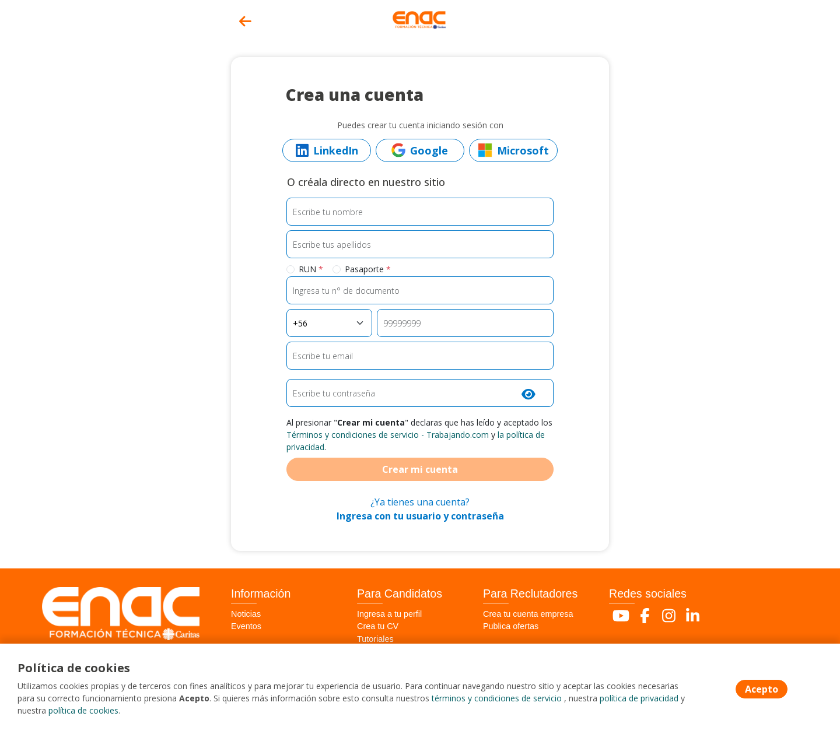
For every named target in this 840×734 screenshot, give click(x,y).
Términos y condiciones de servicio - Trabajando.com (387, 434)
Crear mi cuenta (420, 469)
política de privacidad (639, 698)
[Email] (420, 356)
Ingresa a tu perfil (389, 614)
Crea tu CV (377, 626)
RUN (311, 269)
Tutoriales (375, 639)
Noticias (246, 614)
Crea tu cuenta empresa (528, 614)
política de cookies (83, 710)
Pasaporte (368, 269)
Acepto (761, 689)
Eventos (246, 626)
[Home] (420, 18)
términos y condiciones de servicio (497, 698)
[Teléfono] (465, 323)
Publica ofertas (510, 626)
